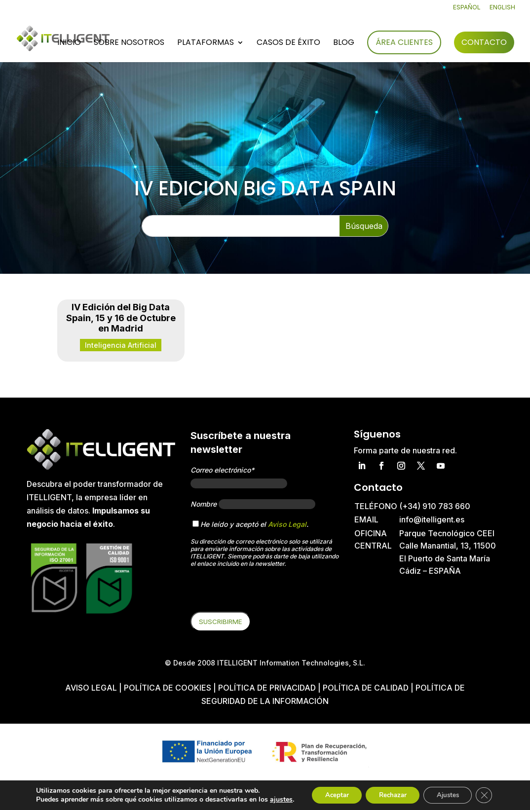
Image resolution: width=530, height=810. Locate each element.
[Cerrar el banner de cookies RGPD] (484, 792)
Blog (343, 43)
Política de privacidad (267, 688)
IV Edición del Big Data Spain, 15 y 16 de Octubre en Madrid (121, 317)
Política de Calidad (366, 688)
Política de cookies (168, 688)
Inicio (69, 43)
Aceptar (324, 791)
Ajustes (445, 791)
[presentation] (265, 592)
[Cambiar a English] (502, 9)
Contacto (484, 42)
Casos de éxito (288, 43)
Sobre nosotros (129, 43)
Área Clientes (404, 42)
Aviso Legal (287, 524)
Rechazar (385, 791)
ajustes (46, 800)
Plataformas (205, 43)
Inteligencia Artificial (120, 345)
